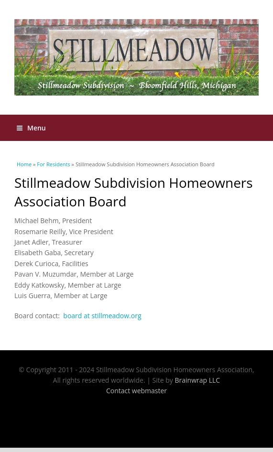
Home (24, 164)
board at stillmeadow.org (102, 315)
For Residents (53, 164)
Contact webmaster (136, 390)
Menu (31, 127)
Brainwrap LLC (197, 380)
